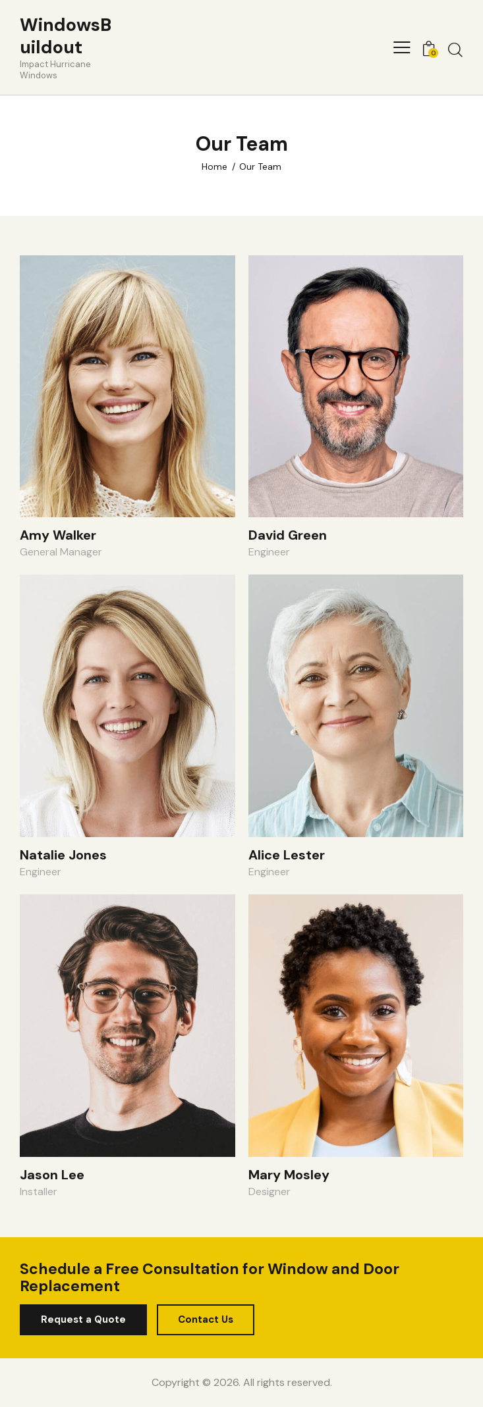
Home (214, 166)
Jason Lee (52, 1174)
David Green (287, 535)
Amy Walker (58, 535)
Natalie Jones (63, 854)
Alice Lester (286, 854)
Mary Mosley (288, 1174)
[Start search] (455, 49)
